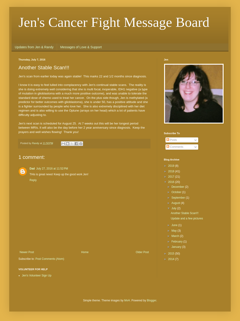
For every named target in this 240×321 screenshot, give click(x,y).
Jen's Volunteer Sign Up (36, 275)
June (174, 225)
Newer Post (27, 252)
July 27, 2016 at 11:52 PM (52, 168)
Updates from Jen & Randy (34, 47)
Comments (174, 146)
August (176, 203)
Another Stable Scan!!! (184, 213)
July (174, 208)
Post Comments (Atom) (49, 258)
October (176, 192)
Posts (171, 140)
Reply (33, 180)
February (177, 241)
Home (85, 252)
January (176, 246)
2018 (171, 171)
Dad (32, 168)
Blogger (151, 300)
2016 (171, 182)
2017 (171, 176)
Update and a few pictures (187, 218)
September (178, 197)
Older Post (142, 252)
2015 (171, 253)
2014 (171, 259)
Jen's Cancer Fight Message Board (113, 22)
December (178, 186)
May (174, 230)
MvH (127, 300)
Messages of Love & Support (81, 47)
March (175, 236)
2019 (171, 165)
